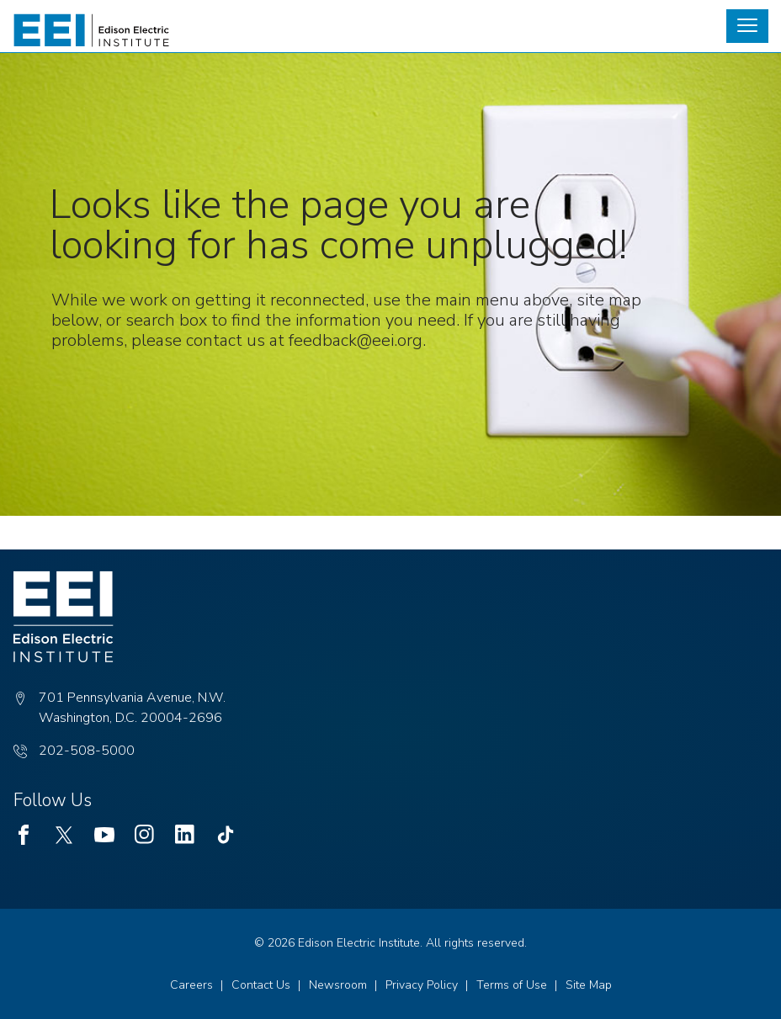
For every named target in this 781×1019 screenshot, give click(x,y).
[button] (747, 26)
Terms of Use (511, 985)
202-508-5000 (87, 750)
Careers (191, 985)
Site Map (589, 985)
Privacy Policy (421, 985)
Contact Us (260, 985)
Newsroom (338, 985)
